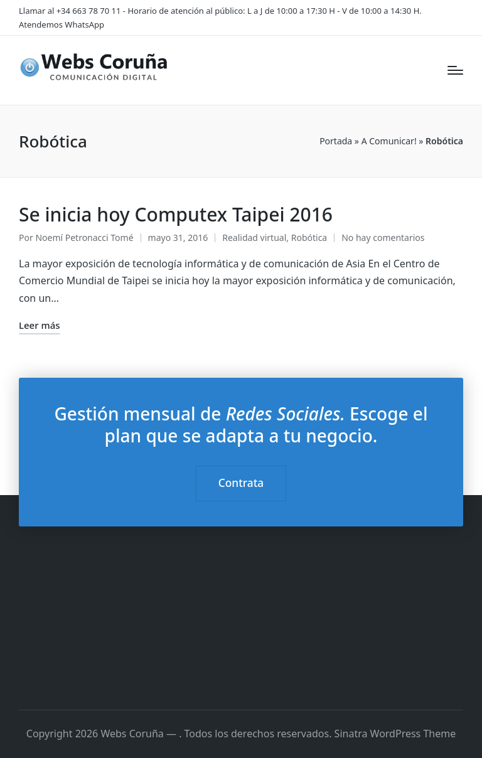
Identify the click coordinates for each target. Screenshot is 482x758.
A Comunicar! (389, 141)
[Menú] (455, 70)
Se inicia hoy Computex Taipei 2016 (176, 214)
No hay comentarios (382, 237)
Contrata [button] (241, 483)
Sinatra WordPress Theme (395, 733)
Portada (335, 141)
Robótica (309, 237)
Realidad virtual (254, 237)
